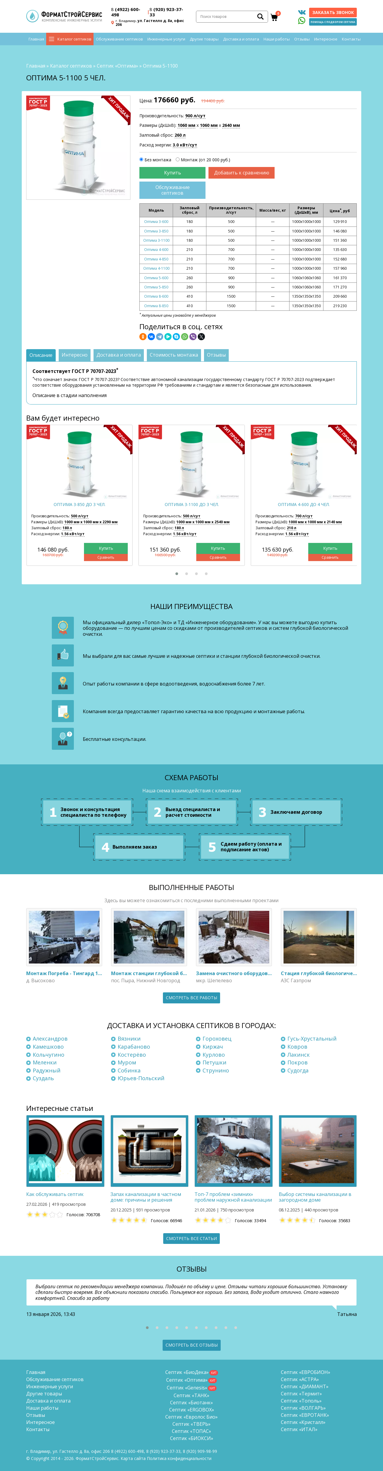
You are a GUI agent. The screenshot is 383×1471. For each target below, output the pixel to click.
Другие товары (204, 41)
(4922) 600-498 (125, 12)
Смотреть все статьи (191, 1238)
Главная (36, 41)
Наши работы (277, 41)
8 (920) (200, 1451)
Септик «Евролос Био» (191, 1417)
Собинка (129, 1070)
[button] (177, 574)
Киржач (213, 1046)
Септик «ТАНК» (191, 1395)
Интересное (325, 41)
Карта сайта (133, 1458)
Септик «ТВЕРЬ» (191, 1424)
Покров (297, 1062)
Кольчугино (48, 1054)
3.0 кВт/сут (185, 145)
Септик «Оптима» (117, 66)
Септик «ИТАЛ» (299, 1429)
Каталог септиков (74, 41)
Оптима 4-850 (156, 259)
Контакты (351, 41)
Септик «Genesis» (187, 1387)
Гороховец (217, 1038)
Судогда (298, 1070)
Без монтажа (157, 160)
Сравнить (105, 557)
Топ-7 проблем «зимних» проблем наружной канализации (233, 1197)
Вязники (129, 1038)
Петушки (214, 1062)
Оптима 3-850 (156, 231)
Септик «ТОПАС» (191, 1431)
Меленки (45, 1062)
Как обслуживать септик (55, 1194)
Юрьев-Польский (141, 1078)
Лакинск (298, 1054)
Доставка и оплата (241, 41)
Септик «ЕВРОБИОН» (305, 1372)
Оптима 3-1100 (156, 240)
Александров (50, 1038)
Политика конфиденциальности (179, 1458)
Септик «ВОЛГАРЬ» (303, 1408)
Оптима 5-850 (156, 287)
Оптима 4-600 (156, 249)
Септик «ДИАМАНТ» (304, 1386)
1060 (186, 126)
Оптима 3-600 (156, 221)
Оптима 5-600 (156, 277)
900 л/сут (195, 115)
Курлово (214, 1054)
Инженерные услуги (166, 41)
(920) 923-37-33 (166, 12)
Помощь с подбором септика (333, 23)
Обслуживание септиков (119, 41)
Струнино (216, 1070)
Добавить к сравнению (241, 172)
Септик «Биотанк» (191, 1402)
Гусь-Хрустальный (312, 1038)
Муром (127, 1062)
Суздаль (43, 1078)
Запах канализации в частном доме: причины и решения (145, 1197)
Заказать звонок (333, 13)
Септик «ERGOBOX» (191, 1409)
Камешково (48, 1046)
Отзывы (302, 41)
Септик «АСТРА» (300, 1379)
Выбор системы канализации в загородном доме (315, 1197)
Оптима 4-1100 (156, 268)
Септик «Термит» (301, 1393)
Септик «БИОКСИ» (191, 1438)
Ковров (297, 1046)
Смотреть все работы (191, 997)
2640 (231, 126)
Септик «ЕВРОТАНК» (305, 1415)
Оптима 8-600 (156, 296)
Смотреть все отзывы (192, 1345)
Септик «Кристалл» (303, 1422)
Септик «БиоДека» (187, 1372)
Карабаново (134, 1046)
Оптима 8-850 (156, 305)
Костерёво (132, 1054)
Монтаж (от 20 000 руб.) (205, 160)
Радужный (46, 1070)
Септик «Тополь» (301, 1400)
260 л (180, 135)
